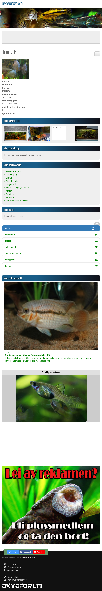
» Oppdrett (9, 194)
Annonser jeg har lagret (51, 253)
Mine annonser (51, 234)
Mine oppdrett (51, 259)
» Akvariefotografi (12, 171)
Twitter (13, 552)
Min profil (49, 228)
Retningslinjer (12, 577)
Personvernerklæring (15, 579)
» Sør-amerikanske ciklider (16, 200)
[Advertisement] (51, 444)
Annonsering (11, 570)
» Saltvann (9, 197)
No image (56, 127)
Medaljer (51, 265)
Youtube (39, 552)
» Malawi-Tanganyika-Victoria (17, 187)
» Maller (8, 190)
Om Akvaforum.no (14, 567)
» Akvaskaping (10, 174)
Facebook (25, 552)
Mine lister (51, 240)
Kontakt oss (11, 564)
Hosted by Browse (29, 557)
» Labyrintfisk (10, 184)
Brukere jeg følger (51, 246)
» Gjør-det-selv (11, 181)
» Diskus (8, 177)
